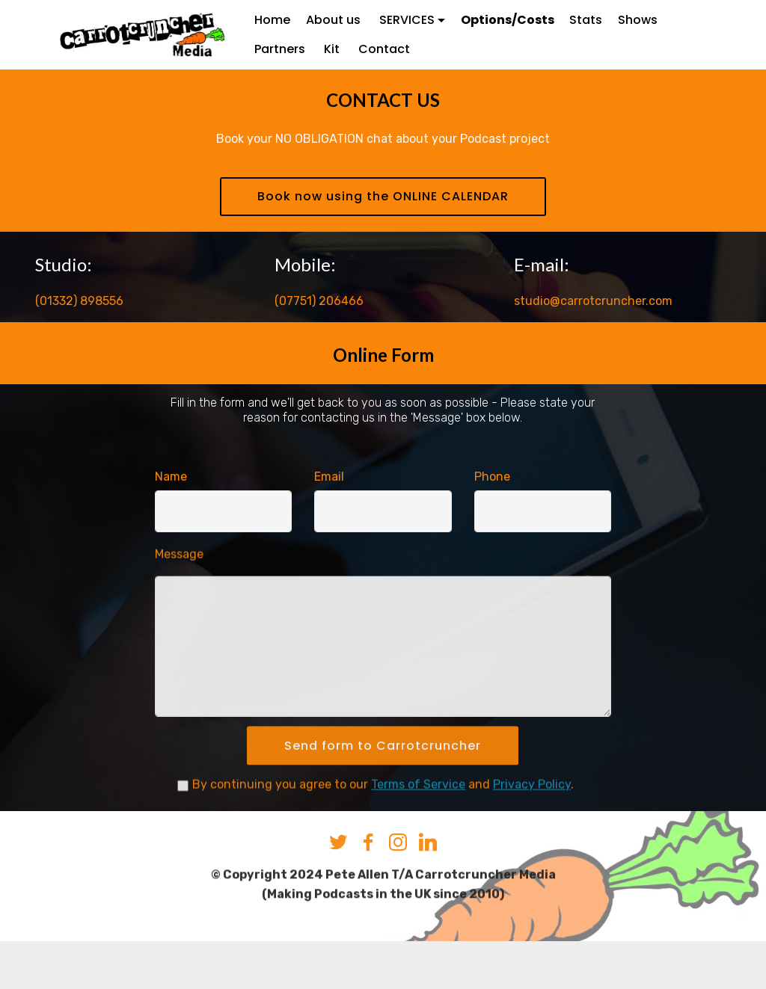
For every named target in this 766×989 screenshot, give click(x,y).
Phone (492, 477)
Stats (585, 19)
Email (329, 477)
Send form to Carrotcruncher (382, 779)
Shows (638, 19)
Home (272, 19)
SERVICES (407, 19)
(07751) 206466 (319, 303)
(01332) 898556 (79, 303)
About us (335, 19)
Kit (333, 49)
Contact (384, 49)
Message (179, 570)
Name (171, 477)
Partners (281, 49)
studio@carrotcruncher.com (593, 303)
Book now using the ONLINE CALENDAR (383, 197)
